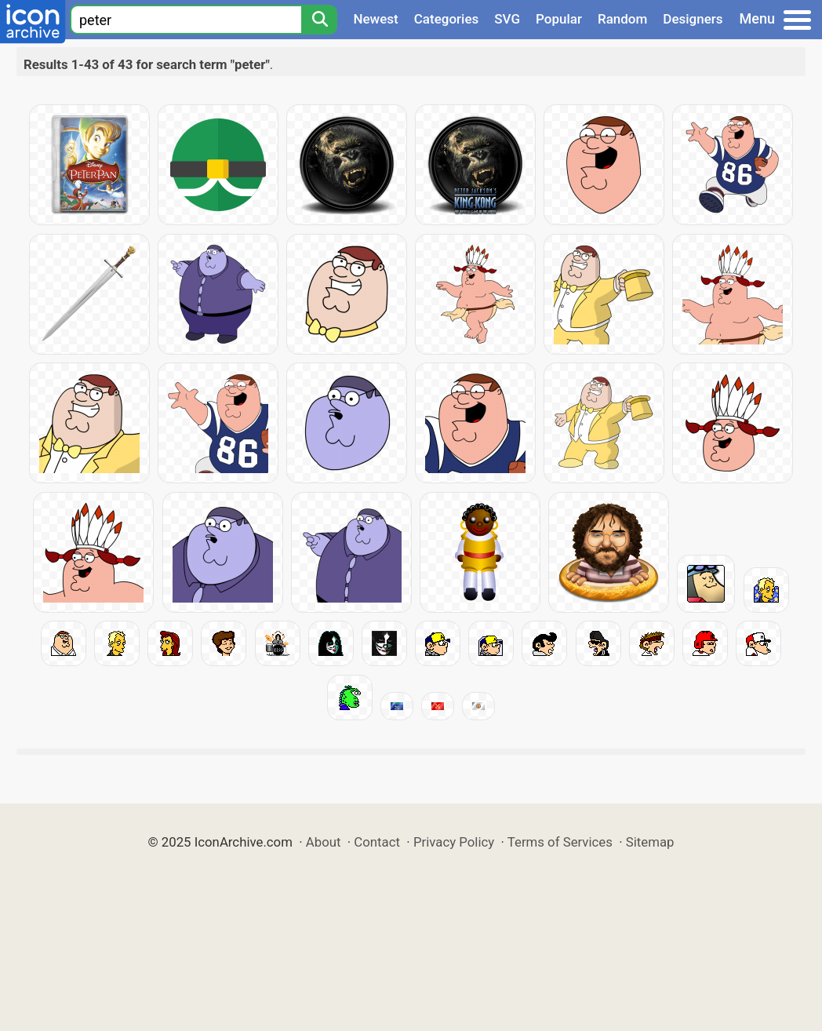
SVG (507, 19)
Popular (559, 19)
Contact (377, 842)
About (323, 842)
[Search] (319, 20)
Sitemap (650, 842)
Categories (446, 19)
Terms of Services (560, 842)
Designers (692, 19)
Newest (375, 19)
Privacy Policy (453, 842)
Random (622, 19)
